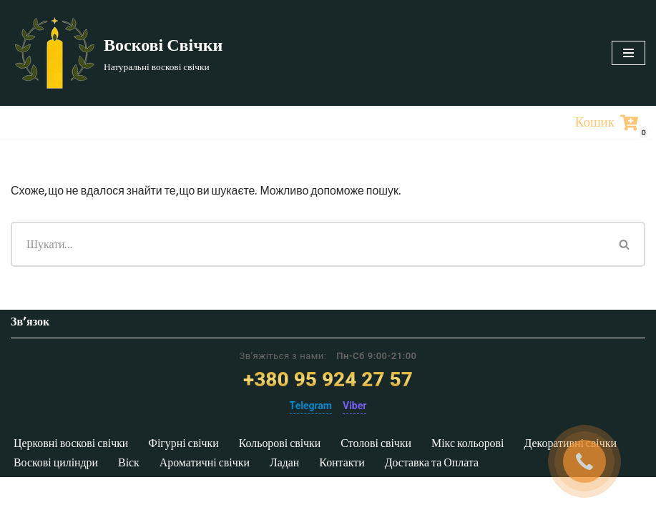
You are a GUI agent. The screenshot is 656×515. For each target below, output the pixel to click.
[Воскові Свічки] (116, 53)
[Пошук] (307, 244)
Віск (130, 499)
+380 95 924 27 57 (328, 417)
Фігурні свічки (186, 481)
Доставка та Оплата (436, 499)
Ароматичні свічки (207, 499)
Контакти (345, 499)
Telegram (311, 442)
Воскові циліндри (56, 499)
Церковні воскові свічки (72, 481)
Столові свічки (382, 481)
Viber (354, 442)
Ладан (288, 499)
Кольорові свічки (284, 481)
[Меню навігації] (628, 53)
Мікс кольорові (474, 481)
